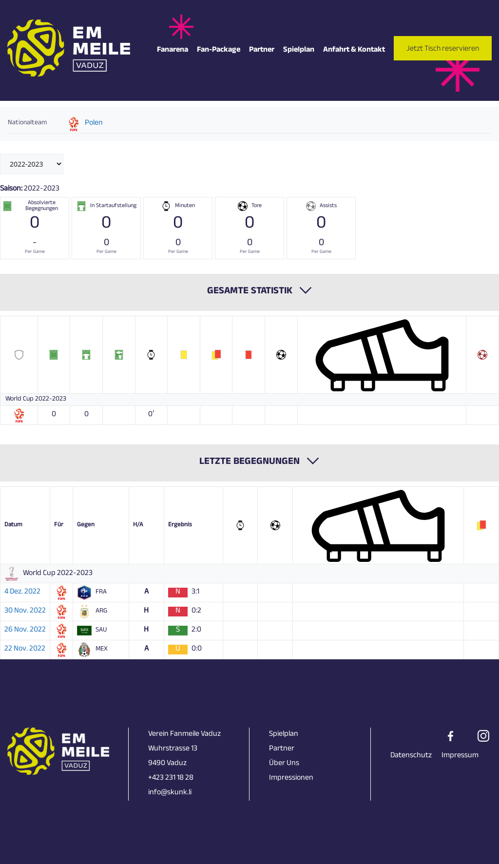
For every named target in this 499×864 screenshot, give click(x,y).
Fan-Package (218, 50)
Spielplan (298, 50)
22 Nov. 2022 (24, 649)
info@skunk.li (170, 793)
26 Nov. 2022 (25, 630)
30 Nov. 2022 (25, 611)
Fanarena (172, 50)
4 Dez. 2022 (22, 592)
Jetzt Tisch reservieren (442, 49)
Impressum (460, 756)
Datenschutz (411, 756)
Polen (94, 124)
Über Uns (284, 763)
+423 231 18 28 (170, 778)
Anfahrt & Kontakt (354, 50)
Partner (261, 50)
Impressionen (291, 778)
